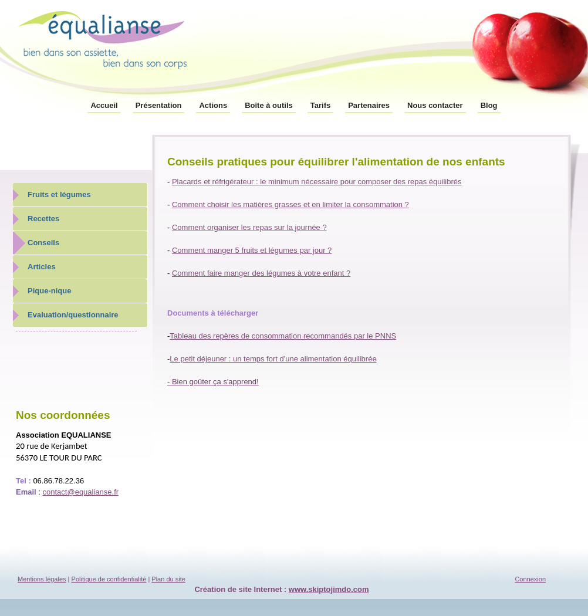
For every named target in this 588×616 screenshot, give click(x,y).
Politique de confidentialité (109, 579)
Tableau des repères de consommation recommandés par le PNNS (283, 335)
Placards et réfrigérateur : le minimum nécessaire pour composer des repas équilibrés (317, 181)
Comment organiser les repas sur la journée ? (249, 227)
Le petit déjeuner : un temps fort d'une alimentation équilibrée (273, 358)
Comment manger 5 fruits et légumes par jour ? (252, 250)
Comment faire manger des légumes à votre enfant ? (261, 273)
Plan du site (168, 579)
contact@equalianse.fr (81, 492)
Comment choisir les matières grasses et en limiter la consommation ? (290, 204)
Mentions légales (42, 579)
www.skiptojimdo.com (329, 589)
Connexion (530, 579)
